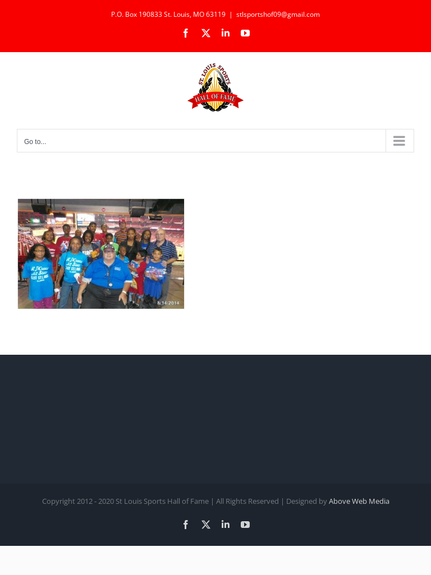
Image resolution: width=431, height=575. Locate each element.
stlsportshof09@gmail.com (278, 14)
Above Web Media (359, 501)
